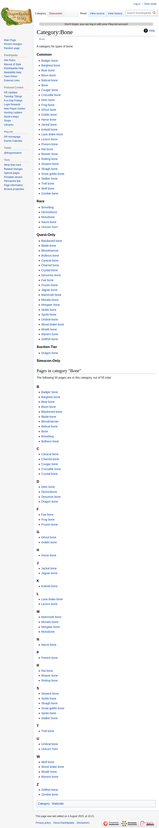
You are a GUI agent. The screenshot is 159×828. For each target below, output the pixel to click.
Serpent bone (50, 164)
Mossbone (48, 217)
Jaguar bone (49, 290)
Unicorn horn (49, 227)
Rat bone (47, 149)
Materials (58, 803)
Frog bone (47, 105)
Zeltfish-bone (49, 339)
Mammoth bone (51, 294)
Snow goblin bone (52, 173)
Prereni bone (49, 144)
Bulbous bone (50, 255)
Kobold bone (49, 129)
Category (44, 803)
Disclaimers (83, 822)
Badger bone (49, 60)
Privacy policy (43, 822)
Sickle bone (48, 309)
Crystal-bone (49, 270)
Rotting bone (49, 159)
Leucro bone (49, 139)
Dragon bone (49, 353)
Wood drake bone (52, 324)
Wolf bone (47, 188)
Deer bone (48, 100)
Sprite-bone (48, 314)
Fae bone (47, 280)
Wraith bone (49, 329)
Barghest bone (50, 65)
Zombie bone (49, 193)
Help (152, 30)
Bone (44, 85)
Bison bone (48, 75)
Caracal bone (49, 260)
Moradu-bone (49, 299)
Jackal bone (49, 124)
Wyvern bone (49, 334)
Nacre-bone (48, 222)
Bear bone (48, 70)
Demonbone (49, 212)
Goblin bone (49, 114)
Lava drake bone (52, 134)
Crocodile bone (51, 95)
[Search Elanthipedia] (141, 13)
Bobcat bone (49, 80)
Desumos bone (51, 275)
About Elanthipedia (63, 822)
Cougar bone (49, 90)
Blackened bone (51, 240)
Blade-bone (48, 245)
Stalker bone (49, 178)
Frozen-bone (49, 285)
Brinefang (47, 207)
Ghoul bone (48, 109)
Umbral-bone (49, 319)
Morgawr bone (50, 304)
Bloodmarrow (49, 250)
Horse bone (48, 119)
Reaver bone (49, 154)
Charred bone (50, 265)
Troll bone (47, 183)
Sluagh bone (49, 168)
